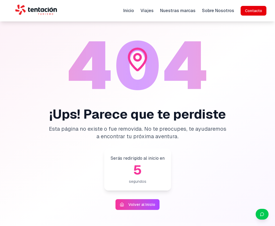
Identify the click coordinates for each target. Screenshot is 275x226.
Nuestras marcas (178, 10)
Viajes (147, 10)
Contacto (253, 11)
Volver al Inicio (137, 204)
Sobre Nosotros (218, 10)
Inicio (128, 10)
